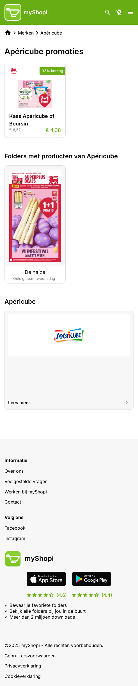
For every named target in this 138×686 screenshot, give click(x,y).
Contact (12, 502)
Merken (26, 33)
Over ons (14, 471)
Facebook (15, 528)
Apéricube (51, 33)
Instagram (14, 538)
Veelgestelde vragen (25, 481)
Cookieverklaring (22, 676)
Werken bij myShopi (25, 492)
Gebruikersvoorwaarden (30, 655)
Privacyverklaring (22, 666)
